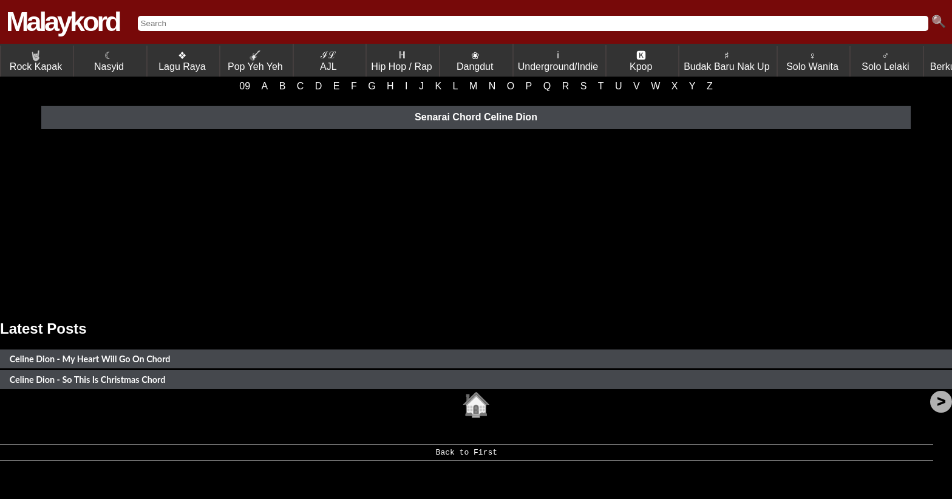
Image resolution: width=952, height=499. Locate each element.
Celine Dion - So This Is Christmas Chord (88, 379)
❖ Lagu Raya (181, 61)
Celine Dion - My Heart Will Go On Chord (90, 359)
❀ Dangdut (475, 61)
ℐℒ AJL (328, 61)
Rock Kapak (36, 61)
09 (244, 86)
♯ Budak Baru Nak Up (726, 61)
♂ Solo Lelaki (885, 61)
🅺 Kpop (641, 61)
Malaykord (63, 21)
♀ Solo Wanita (812, 61)
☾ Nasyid (109, 61)
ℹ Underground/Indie (558, 61)
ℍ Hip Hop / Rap (401, 61)
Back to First (466, 456)
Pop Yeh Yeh (255, 61)
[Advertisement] (476, 223)
